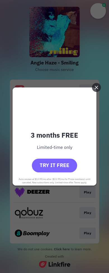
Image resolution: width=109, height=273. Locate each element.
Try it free (54, 165)
